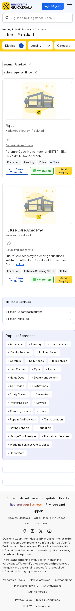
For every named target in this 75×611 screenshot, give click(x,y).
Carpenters (43, 394)
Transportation (53, 419)
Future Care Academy (24, 230)
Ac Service (16, 344)
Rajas (10, 125)
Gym (37, 369)
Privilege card (55, 504)
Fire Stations (40, 386)
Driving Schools (19, 427)
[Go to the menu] (70, 6)
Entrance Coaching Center (39, 271)
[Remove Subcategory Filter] (36, 72)
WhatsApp (42, 171)
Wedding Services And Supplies (29, 444)
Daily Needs (36, 360)
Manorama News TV (26, 585)
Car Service (17, 386)
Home (6, 29)
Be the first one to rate (19, 145)
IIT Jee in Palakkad (17, 318)
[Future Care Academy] (39, 205)
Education (13, 162)
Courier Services (20, 352)
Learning (29, 162)
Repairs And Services (23, 419)
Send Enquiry (63, 171)
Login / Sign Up (52, 6)
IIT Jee (42, 162)
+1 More (54, 162)
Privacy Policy (23, 599)
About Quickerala (19, 517)
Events (64, 498)
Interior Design (19, 402)
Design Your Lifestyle (23, 436)
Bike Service (59, 360)
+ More (20, 264)
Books (10, 498)
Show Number (17, 171)
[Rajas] (39, 101)
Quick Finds (41, 517)
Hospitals (48, 498)
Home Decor (17, 377)
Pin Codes (58, 517)
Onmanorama (63, 579)
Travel (43, 411)
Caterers (15, 360)
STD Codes (32, 523)
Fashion (53, 369)
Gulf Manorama (37, 591)
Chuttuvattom (52, 585)
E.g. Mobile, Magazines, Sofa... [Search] (33, 18)
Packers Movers (48, 352)
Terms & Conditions (48, 599)
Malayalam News (40, 579)
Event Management (46, 377)
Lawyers (41, 402)
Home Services (59, 344)
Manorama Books (14, 579)
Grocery (36, 344)
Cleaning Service (20, 411)
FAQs (46, 523)
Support (38, 511)
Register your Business (26, 504)
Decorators (17, 453)
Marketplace (28, 498)
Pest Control (18, 369)
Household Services (56, 436)
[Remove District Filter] (30, 64)
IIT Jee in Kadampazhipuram (24, 311)
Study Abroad (18, 394)
